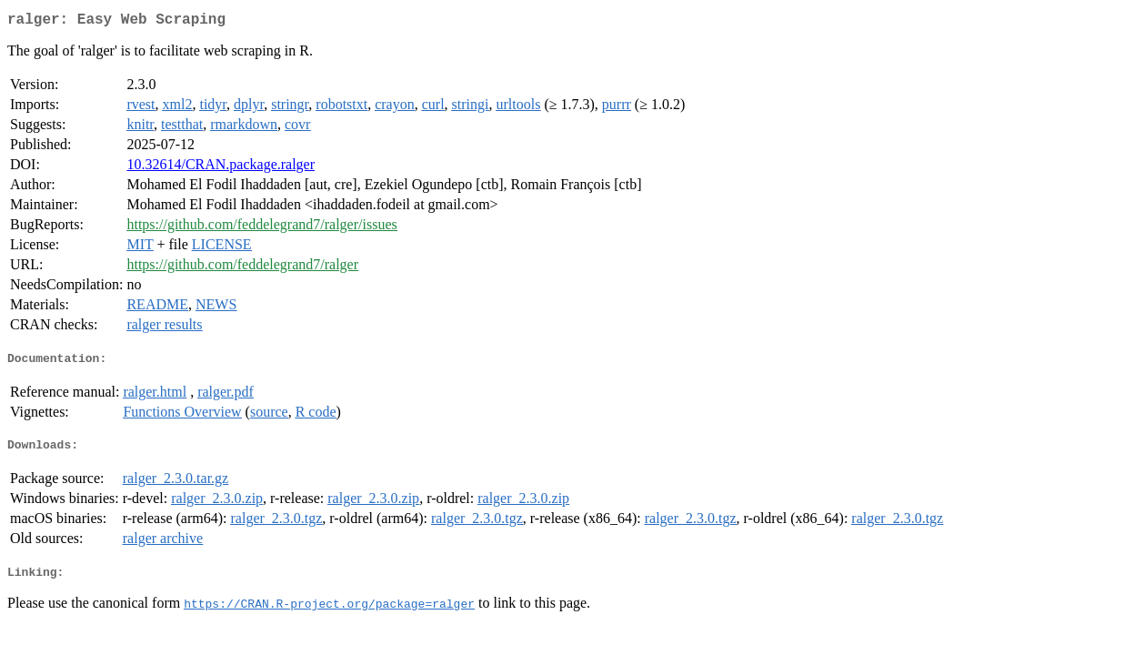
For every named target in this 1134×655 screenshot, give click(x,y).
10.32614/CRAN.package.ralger (220, 168)
